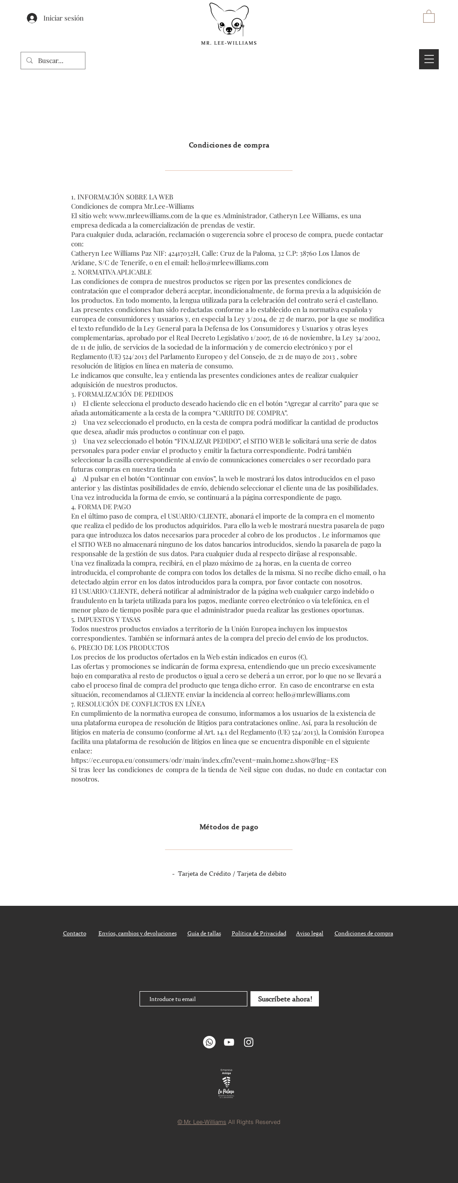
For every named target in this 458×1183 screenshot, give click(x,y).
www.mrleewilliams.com (146, 215)
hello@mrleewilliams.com (229, 262)
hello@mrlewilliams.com (313, 694)
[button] (429, 16)
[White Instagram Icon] (248, 1042)
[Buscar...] (52, 60)
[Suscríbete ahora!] (284, 998)
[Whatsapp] (209, 1042)
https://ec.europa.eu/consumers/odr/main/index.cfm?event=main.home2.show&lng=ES (204, 760)
